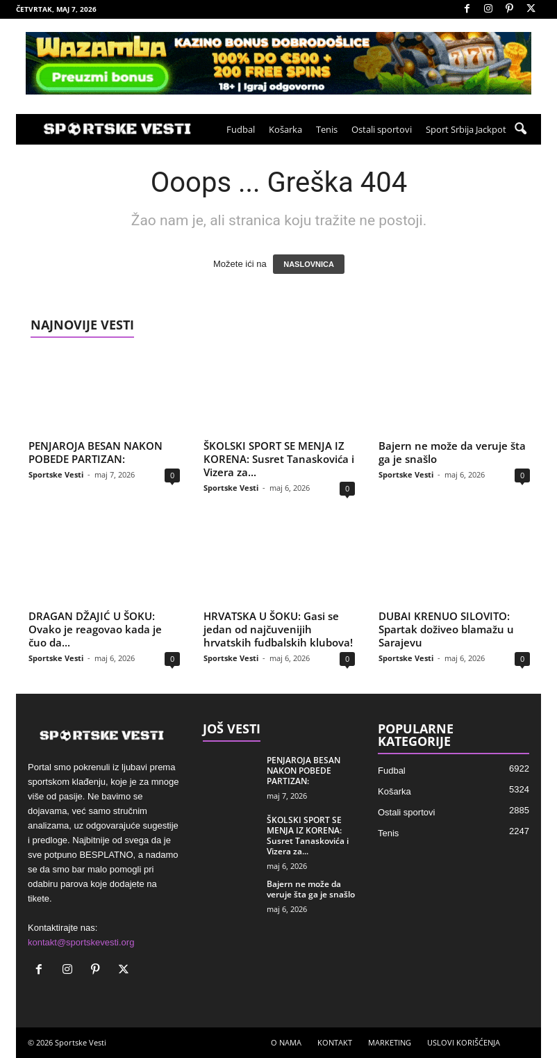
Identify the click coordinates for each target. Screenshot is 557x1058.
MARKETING (389, 1042)
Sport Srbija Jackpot (466, 129)
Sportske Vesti (55, 474)
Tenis (327, 129)
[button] (520, 129)
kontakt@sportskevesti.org (81, 942)
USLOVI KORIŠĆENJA (463, 1042)
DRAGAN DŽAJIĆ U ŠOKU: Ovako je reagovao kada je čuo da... (95, 629)
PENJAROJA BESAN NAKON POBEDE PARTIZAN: (95, 452)
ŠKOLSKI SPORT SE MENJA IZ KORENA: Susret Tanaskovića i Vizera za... (278, 459)
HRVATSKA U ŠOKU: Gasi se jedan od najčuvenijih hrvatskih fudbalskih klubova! (278, 629)
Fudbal (240, 129)
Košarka (285, 129)
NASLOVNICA (308, 264)
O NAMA (286, 1042)
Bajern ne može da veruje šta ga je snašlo (452, 452)
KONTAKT (334, 1042)
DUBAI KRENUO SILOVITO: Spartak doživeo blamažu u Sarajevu (446, 629)
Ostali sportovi (381, 129)
